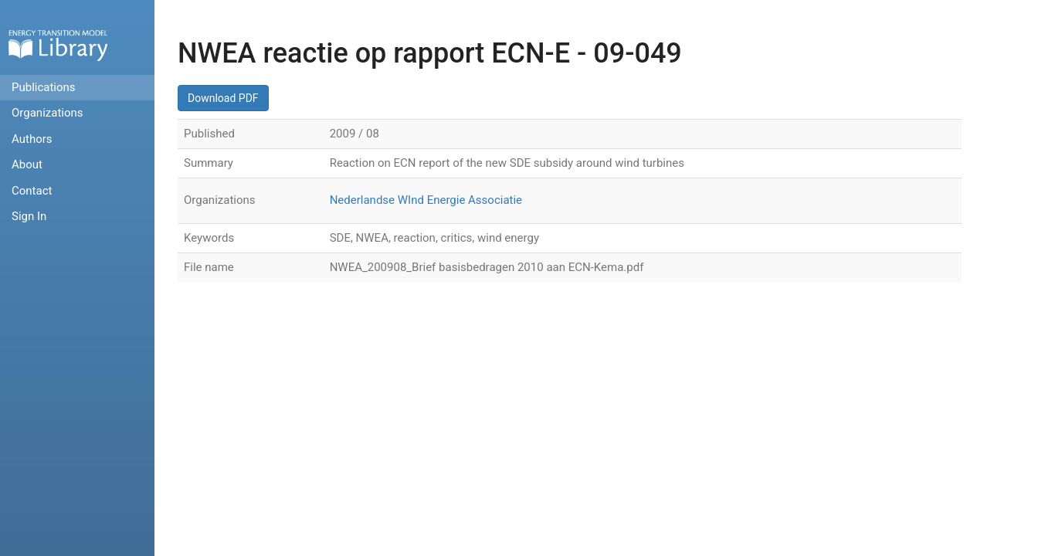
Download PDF (223, 98)
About (27, 164)
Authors (32, 139)
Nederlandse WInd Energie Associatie (426, 200)
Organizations (47, 113)
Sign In (29, 216)
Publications (44, 87)
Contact (32, 191)
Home (58, 45)
